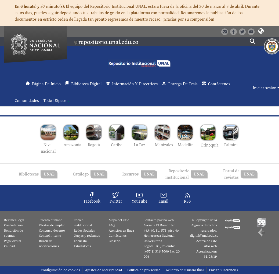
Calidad (9, 246)
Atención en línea (121, 230)
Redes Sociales (84, 230)
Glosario (115, 241)
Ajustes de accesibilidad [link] (103, 270)
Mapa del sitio (119, 220)
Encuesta (80, 241)
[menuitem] (56, 101)
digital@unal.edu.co (204, 235)
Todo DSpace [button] (54, 100)
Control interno (50, 235)
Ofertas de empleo (52, 225)
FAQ (112, 225)
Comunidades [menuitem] (27, 100)
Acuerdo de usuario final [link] (185, 270)
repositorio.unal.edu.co (108, 42)
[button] (261, 31)
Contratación (13, 225)
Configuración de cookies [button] (60, 270)
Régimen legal (14, 220)
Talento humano (51, 220)
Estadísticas (82, 246)
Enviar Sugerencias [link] (223, 270)
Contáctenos (118, 235)
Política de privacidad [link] (144, 270)
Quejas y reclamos (87, 235)
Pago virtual (12, 241)
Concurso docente (52, 230)
